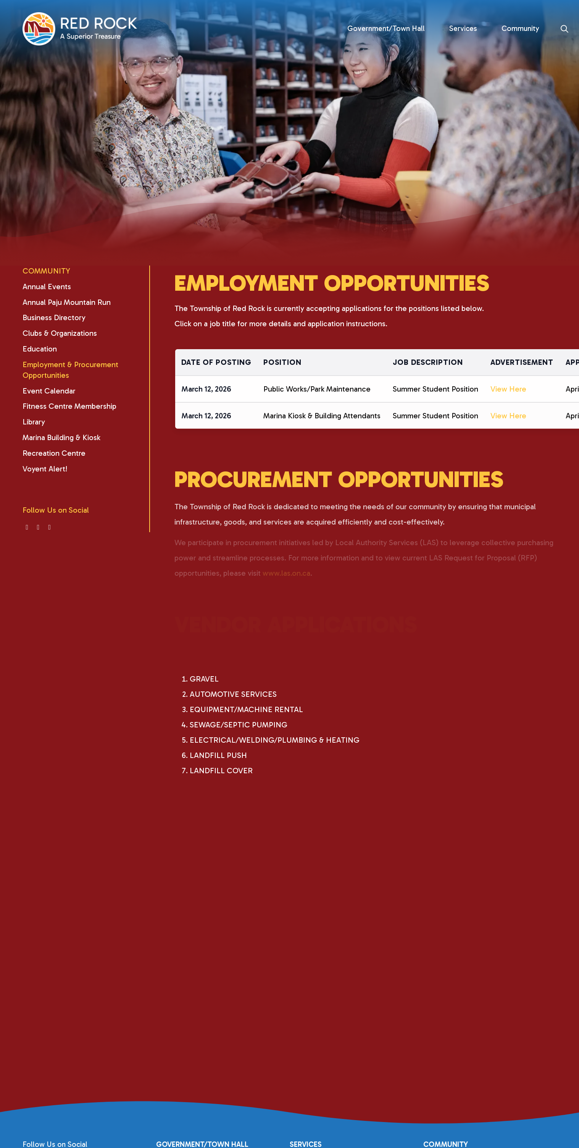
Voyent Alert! (45, 468)
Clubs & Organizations (60, 333)
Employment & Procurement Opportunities (70, 370)
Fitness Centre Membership (69, 406)
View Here (508, 397)
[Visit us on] (27, 527)
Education (40, 348)
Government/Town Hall (386, 28)
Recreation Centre (54, 453)
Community (520, 28)
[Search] (564, 29)
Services (463, 28)
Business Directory (54, 317)
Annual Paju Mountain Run (67, 302)
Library (34, 421)
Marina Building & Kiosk (61, 437)
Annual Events (47, 286)
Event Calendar (49, 390)
